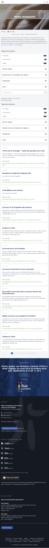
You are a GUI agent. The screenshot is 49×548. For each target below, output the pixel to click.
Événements (24, 59)
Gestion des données (34, 541)
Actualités (24, 55)
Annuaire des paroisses (38, 540)
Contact (25, 541)
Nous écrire (6, 415)
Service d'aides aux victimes (9, 431)
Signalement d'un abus (9, 428)
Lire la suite (24, 375)
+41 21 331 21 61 (7, 413)
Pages (24, 63)
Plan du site (9, 538)
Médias (26, 538)
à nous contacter (8, 45)
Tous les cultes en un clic (8, 421)
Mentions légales (17, 538)
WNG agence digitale (32, 545)
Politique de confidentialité (36, 538)
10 (34, 353)
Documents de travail (24, 540)
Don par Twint (7, 527)
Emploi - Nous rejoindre (15, 541)
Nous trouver (7, 417)
